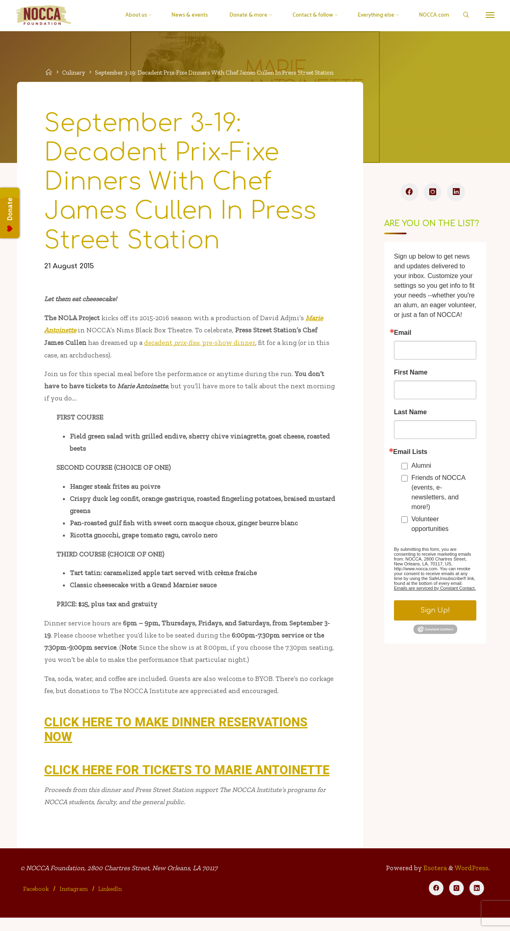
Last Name (410, 414)
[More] (488, 15)
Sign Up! (435, 612)
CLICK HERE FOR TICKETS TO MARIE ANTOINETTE (187, 780)
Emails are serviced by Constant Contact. (435, 589)
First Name (411, 374)
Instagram (74, 901)
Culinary (74, 72)
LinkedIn (110, 901)
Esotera (434, 880)
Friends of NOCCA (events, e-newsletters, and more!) (438, 494)
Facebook (36, 901)
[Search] (464, 16)
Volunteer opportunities (430, 525)
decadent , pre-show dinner (200, 346)
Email (402, 334)
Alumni (421, 467)
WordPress (471, 880)
